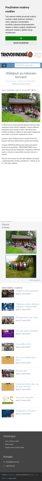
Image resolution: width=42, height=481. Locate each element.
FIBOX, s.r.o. (5, 478)
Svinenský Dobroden (25, 397)
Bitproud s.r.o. (33, 475)
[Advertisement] (21, 189)
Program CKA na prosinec (27, 291)
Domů (13, 81)
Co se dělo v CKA (23, 344)
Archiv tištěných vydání (11, 441)
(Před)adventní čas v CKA (27, 317)
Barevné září (21, 371)
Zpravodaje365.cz (11, 475)
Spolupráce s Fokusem (26, 411)
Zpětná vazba (8, 444)
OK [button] (21, 38)
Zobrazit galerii (34, 280)
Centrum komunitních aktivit (26, 81)
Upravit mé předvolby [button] (21, 43)
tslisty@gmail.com (12, 462)
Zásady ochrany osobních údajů (13, 447)
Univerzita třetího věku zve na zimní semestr (27, 385)
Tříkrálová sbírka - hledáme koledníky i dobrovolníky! (27, 305)
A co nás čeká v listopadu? (27, 331)
